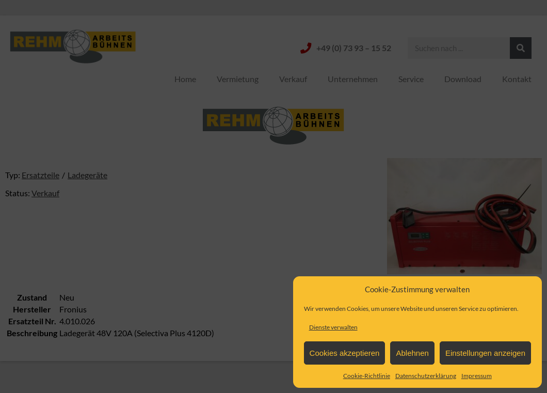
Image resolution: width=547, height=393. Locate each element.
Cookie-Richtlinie (366, 376)
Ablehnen (412, 353)
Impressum (476, 376)
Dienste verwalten (333, 327)
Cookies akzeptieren (345, 353)
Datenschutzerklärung (425, 376)
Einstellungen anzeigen (485, 353)
